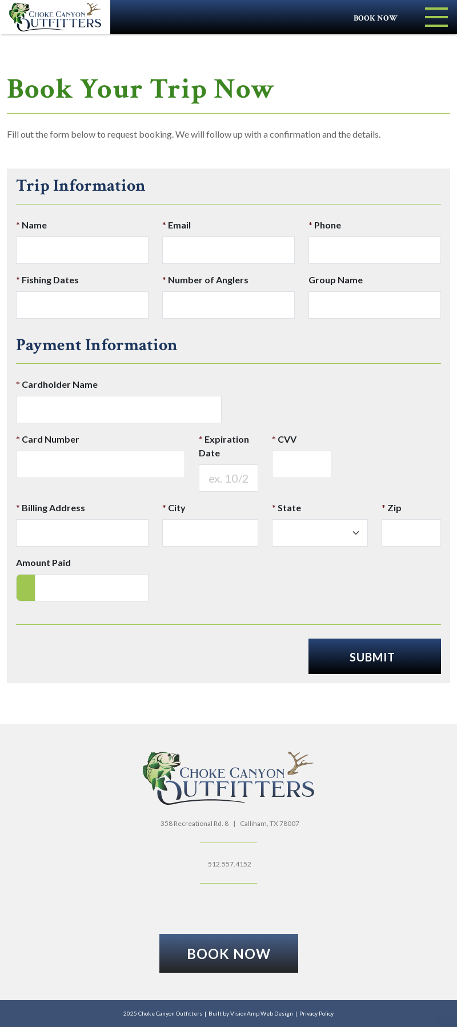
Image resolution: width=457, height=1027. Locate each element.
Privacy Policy (316, 1013)
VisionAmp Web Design (261, 1013)
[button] (228, 953)
